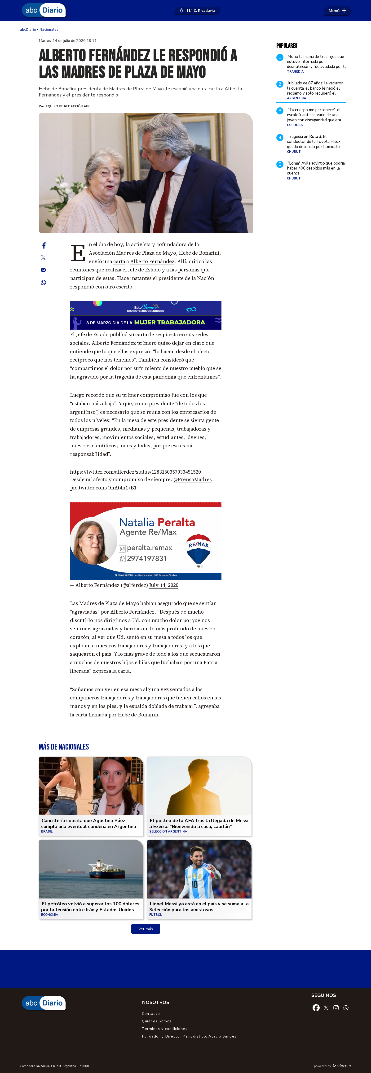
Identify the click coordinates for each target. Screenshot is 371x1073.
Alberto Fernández (152, 261)
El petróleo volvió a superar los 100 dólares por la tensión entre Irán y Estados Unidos (90, 907)
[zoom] (146, 173)
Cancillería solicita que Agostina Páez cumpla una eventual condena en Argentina (88, 823)
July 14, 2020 (163, 585)
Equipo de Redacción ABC (68, 106)
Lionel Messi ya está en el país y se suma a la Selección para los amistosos (199, 907)
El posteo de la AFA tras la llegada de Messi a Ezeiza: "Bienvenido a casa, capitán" (198, 823)
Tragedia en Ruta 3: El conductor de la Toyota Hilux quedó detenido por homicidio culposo (313, 144)
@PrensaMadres (192, 479)
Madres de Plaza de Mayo (146, 252)
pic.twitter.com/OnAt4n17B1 (103, 487)
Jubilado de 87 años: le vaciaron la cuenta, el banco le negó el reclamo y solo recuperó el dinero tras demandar (315, 90)
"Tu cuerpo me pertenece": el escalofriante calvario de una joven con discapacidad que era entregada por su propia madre (314, 117)
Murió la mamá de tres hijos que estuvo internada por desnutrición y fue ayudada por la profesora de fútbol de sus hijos (316, 64)
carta (119, 261)
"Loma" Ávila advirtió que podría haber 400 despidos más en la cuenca (316, 168)
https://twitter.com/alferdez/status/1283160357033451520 (135, 471)
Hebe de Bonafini (199, 252)
